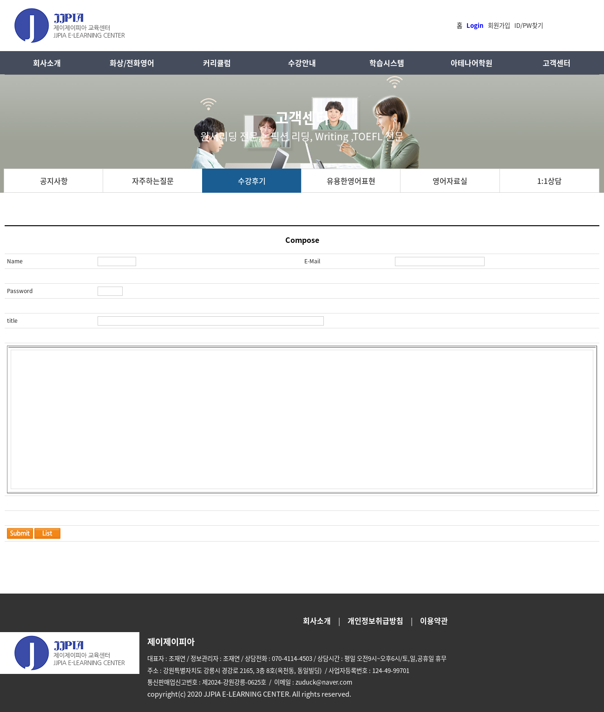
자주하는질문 (153, 180)
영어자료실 (450, 180)
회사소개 (47, 62)
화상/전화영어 (132, 62)
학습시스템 (386, 62)
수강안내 (302, 62)
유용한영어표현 (351, 180)
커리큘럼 (217, 62)
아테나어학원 (471, 62)
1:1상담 (549, 180)
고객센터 (557, 62)
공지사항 (54, 180)
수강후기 (252, 180)
